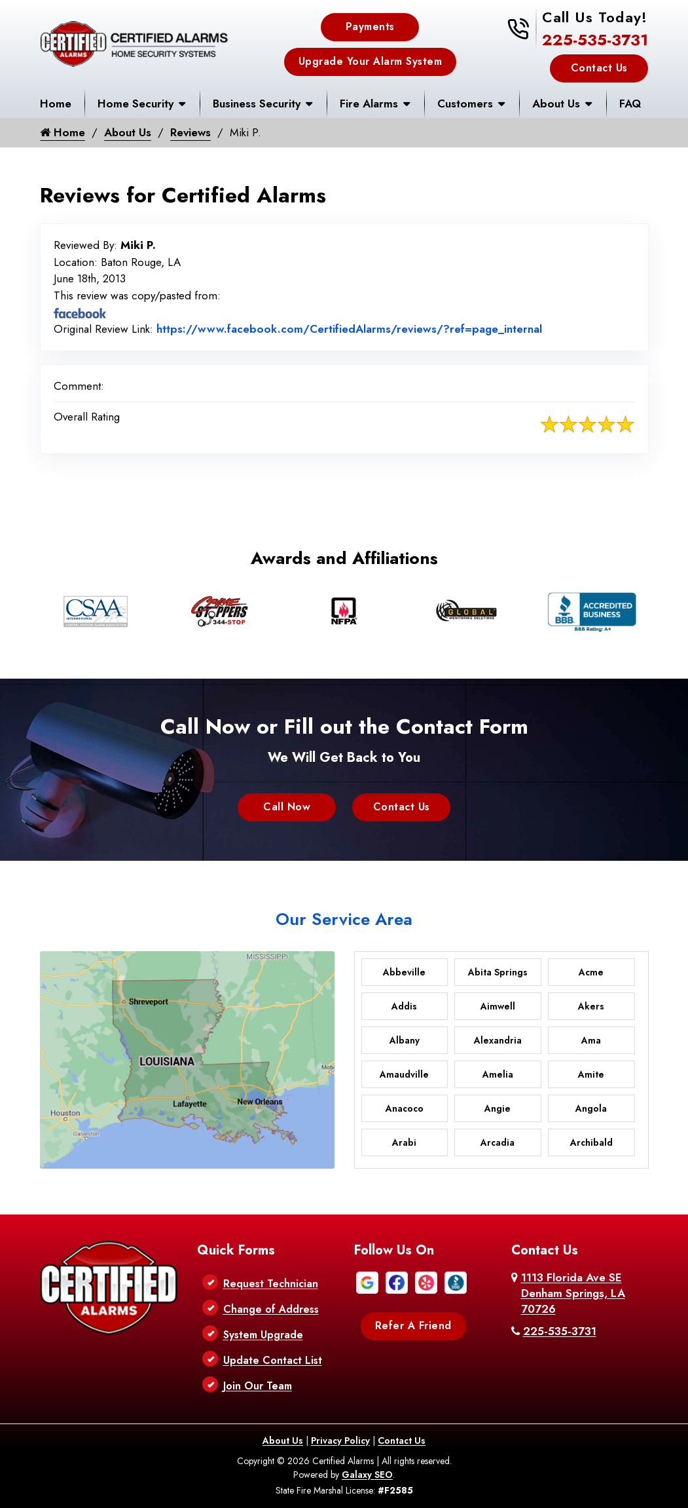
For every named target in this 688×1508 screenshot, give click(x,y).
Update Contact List (272, 1360)
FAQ (630, 103)
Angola (591, 1108)
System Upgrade (263, 1334)
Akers (591, 1006)
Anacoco (405, 1108)
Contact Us (599, 67)
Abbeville (404, 972)
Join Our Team (257, 1385)
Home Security (135, 103)
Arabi (404, 1142)
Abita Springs (498, 972)
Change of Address (271, 1309)
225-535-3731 (595, 39)
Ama (591, 1040)
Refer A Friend (413, 1325)
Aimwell (497, 1006)
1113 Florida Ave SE (573, 1293)
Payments (370, 26)
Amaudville (404, 1074)
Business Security (256, 103)
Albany (404, 1040)
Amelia (497, 1074)
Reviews (192, 132)
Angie (497, 1108)
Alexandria (498, 1040)
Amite (591, 1074)
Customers (465, 103)
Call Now (286, 806)
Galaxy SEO (367, 1474)
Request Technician (270, 1283)
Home (55, 103)
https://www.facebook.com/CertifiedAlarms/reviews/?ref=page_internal (349, 329)
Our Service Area (344, 919)
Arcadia (497, 1142)
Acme (591, 972)
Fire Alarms (369, 103)
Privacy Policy (340, 1440)
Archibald (591, 1142)
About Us (556, 103)
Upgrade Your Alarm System (371, 61)
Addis (404, 1006)
